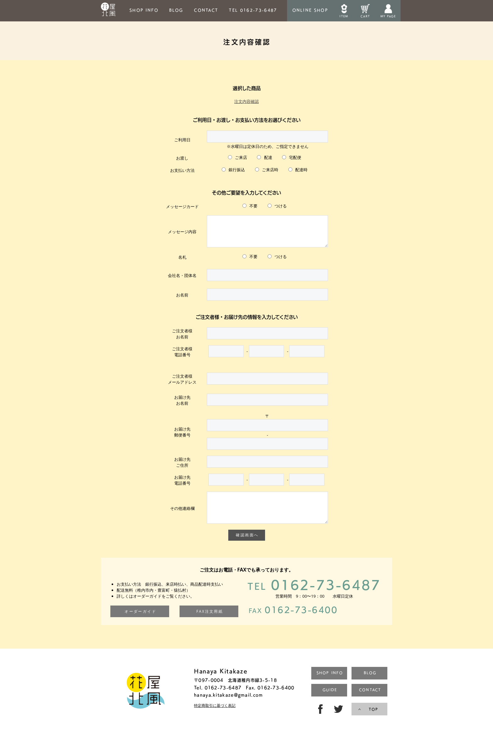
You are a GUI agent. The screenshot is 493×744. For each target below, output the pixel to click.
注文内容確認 (246, 101)
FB (319, 718)
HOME (108, 10)
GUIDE (330, 699)
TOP (373, 719)
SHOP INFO (144, 10)
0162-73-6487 (314, 593)
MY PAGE (388, 16)
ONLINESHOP (310, 10)
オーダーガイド (140, 620)
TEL (253, 10)
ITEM (344, 16)
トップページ (145, 701)
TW (339, 718)
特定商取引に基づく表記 (214, 715)
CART (365, 16)
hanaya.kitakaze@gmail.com (228, 704)
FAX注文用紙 (209, 620)
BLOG (176, 10)
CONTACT (206, 10)
